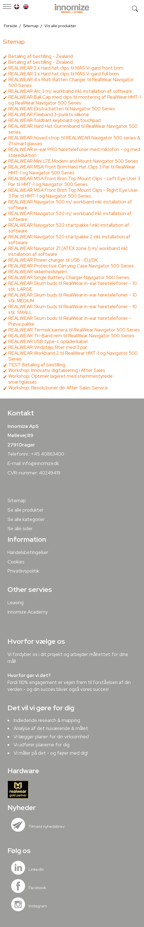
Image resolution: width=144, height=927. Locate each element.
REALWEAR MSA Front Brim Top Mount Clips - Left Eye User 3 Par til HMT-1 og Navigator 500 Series (74, 181)
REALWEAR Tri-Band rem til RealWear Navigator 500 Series (71, 336)
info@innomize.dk (41, 463)
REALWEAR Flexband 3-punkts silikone (48, 114)
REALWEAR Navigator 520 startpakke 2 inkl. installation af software (69, 240)
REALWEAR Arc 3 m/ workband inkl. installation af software (70, 91)
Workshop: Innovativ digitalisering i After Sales (56, 370)
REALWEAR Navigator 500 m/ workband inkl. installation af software (70, 205)
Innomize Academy (28, 612)
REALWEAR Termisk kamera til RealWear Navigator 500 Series (74, 330)
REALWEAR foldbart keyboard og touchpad (54, 120)
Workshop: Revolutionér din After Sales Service (58, 388)
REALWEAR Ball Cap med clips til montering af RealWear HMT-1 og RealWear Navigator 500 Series (74, 100)
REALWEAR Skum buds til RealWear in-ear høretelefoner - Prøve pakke (69, 321)
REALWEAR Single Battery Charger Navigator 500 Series (68, 277)
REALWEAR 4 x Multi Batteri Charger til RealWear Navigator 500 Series (71, 82)
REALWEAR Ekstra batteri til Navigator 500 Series (61, 109)
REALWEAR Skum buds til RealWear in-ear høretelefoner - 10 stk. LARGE (72, 286)
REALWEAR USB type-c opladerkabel (48, 341)
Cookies (16, 562)
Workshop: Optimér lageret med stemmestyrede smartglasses (60, 379)
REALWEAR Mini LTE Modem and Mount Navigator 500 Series (73, 161)
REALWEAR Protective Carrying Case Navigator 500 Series (71, 266)
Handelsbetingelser (28, 552)
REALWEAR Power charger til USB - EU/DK (53, 260)
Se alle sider (20, 528)
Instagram (38, 905)
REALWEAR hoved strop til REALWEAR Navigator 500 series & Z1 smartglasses (74, 141)
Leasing (16, 602)
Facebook (37, 887)
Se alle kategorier (26, 519)
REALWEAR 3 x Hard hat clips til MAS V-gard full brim (63, 74)
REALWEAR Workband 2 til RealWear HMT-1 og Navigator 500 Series (73, 356)
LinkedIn (36, 869)
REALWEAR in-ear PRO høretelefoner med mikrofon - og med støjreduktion (74, 152)
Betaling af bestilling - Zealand (40, 56)
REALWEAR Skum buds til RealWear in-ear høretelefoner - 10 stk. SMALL (72, 309)
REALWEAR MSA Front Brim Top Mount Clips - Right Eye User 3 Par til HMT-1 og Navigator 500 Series (73, 193)
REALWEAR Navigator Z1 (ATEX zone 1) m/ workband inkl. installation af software (68, 251)
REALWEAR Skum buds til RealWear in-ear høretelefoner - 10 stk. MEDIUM (72, 298)
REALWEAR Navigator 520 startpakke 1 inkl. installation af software (68, 228)
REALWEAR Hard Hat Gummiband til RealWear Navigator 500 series (73, 129)
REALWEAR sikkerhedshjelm (37, 272)
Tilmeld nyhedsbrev (46, 826)
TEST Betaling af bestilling (36, 365)
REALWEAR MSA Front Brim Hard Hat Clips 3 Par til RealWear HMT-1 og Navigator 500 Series (71, 170)
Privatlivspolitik (23, 571)
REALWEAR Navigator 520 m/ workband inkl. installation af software (70, 216)
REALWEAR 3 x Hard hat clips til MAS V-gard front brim (65, 68)
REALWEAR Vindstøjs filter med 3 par (47, 347)
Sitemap (17, 500)
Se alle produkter (26, 510)
